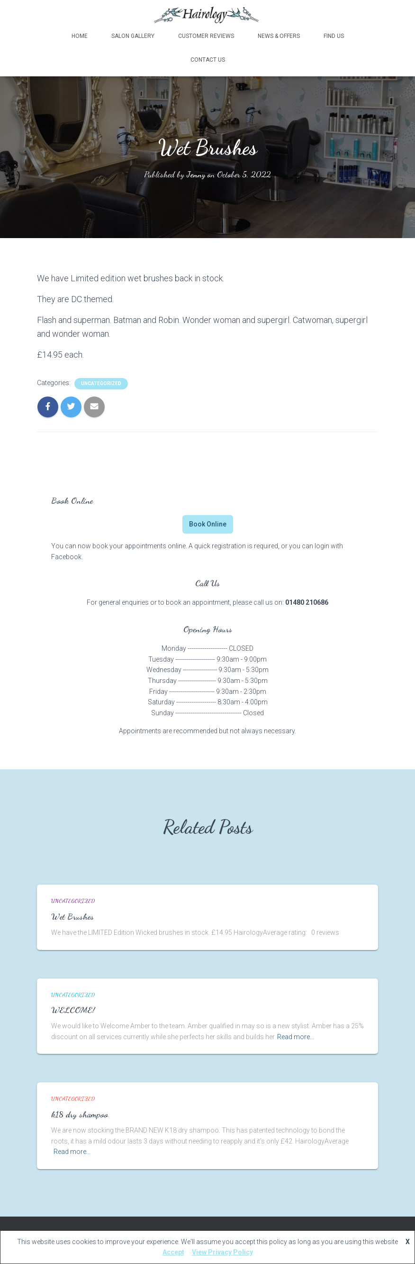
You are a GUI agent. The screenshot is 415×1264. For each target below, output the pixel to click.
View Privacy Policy (222, 1252)
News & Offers (279, 35)
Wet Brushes (72, 916)
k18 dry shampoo (79, 1113)
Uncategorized (101, 383)
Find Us (334, 35)
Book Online (207, 523)
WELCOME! (73, 1009)
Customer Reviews (206, 35)
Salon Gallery (132, 35)
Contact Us (207, 59)
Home (80, 35)
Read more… (295, 1036)
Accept (173, 1252)
